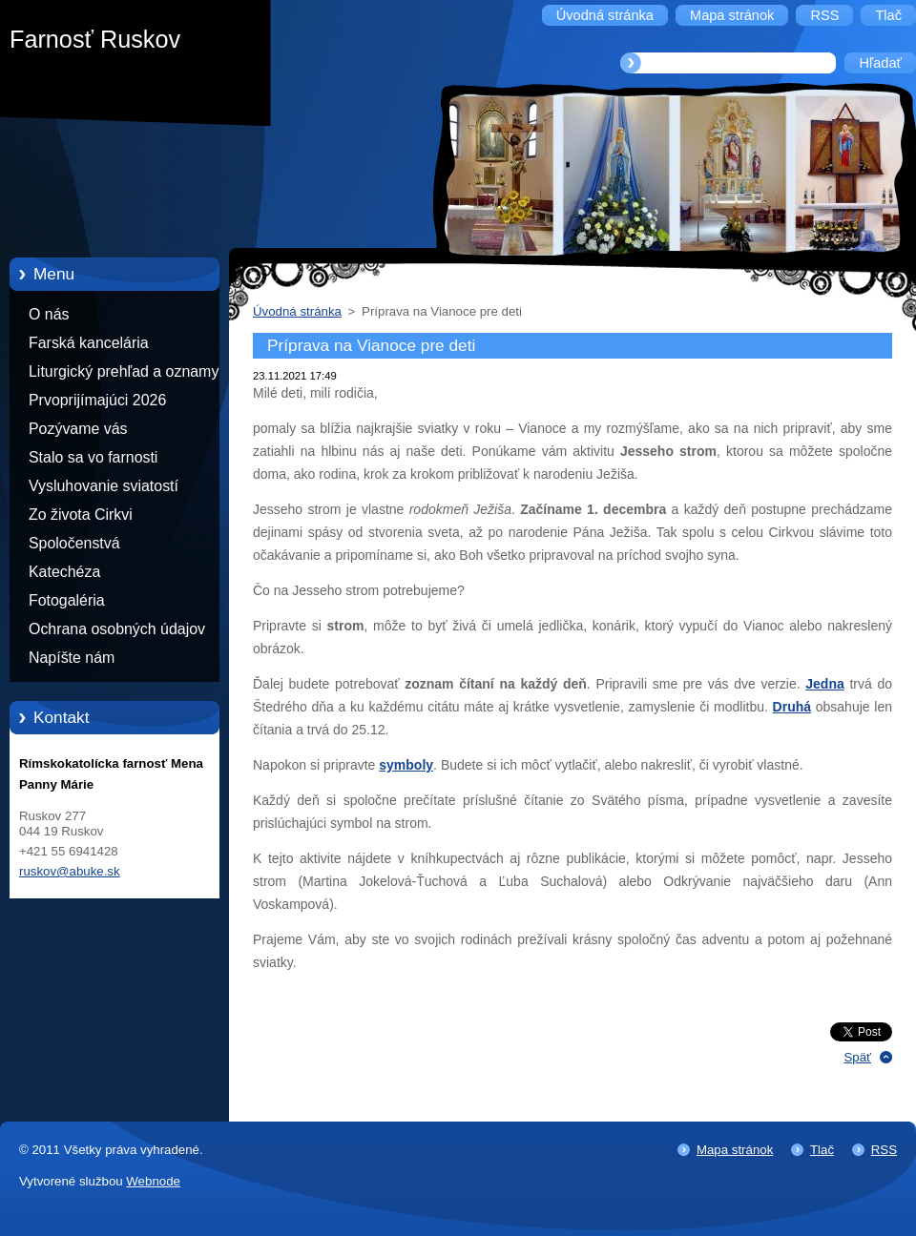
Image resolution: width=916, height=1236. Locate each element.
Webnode (153, 1181)
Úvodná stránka (297, 311)
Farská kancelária (89, 343)
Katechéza (64, 572)
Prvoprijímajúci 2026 (97, 400)
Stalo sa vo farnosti (93, 457)
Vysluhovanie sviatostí (103, 486)
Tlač (822, 1150)
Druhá (792, 706)
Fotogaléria (67, 600)
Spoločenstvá (74, 543)
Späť (857, 1057)
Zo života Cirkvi (81, 514)
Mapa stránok (735, 1150)
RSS (884, 1150)
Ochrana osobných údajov (117, 629)
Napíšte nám (71, 657)
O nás (49, 314)
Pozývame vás (78, 429)
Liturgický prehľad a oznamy (124, 371)
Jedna (824, 683)
